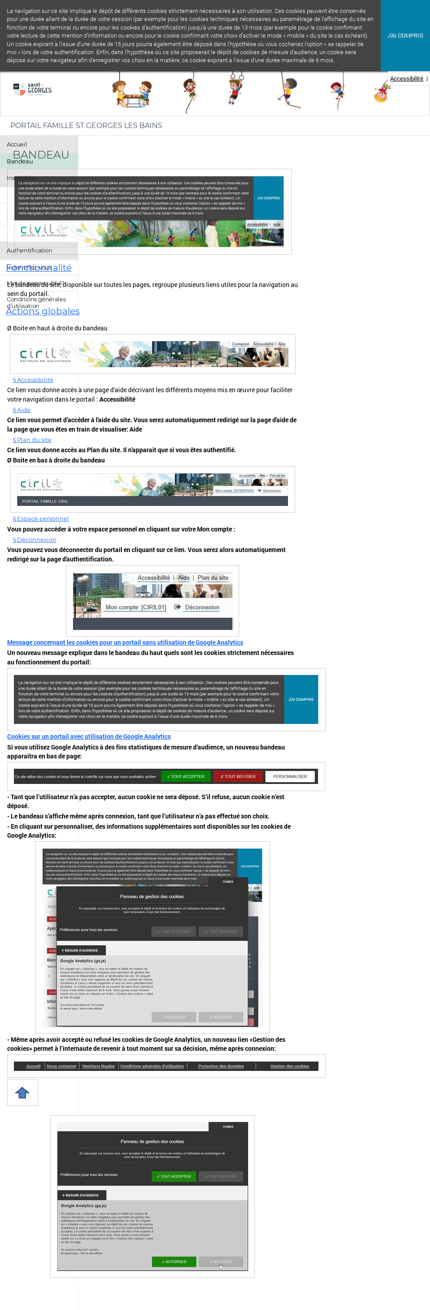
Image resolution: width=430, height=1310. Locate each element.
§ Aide (21, 409)
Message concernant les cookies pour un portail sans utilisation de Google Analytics (125, 642)
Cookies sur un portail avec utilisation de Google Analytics (89, 736)
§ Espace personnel (41, 518)
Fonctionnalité (39, 267)
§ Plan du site (32, 439)
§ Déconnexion (34, 539)
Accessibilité (406, 78)
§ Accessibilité (33, 379)
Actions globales (43, 311)
